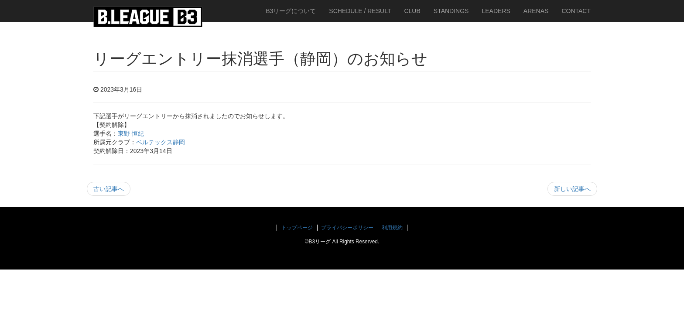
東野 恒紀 (131, 133)
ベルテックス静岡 (160, 142)
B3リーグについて (291, 10)
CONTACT (576, 10)
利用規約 (392, 228)
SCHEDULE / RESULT (360, 10)
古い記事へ (108, 188)
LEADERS (496, 10)
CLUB (412, 10)
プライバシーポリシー (347, 228)
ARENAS (536, 10)
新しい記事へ (572, 188)
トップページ (297, 228)
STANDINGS (451, 10)
